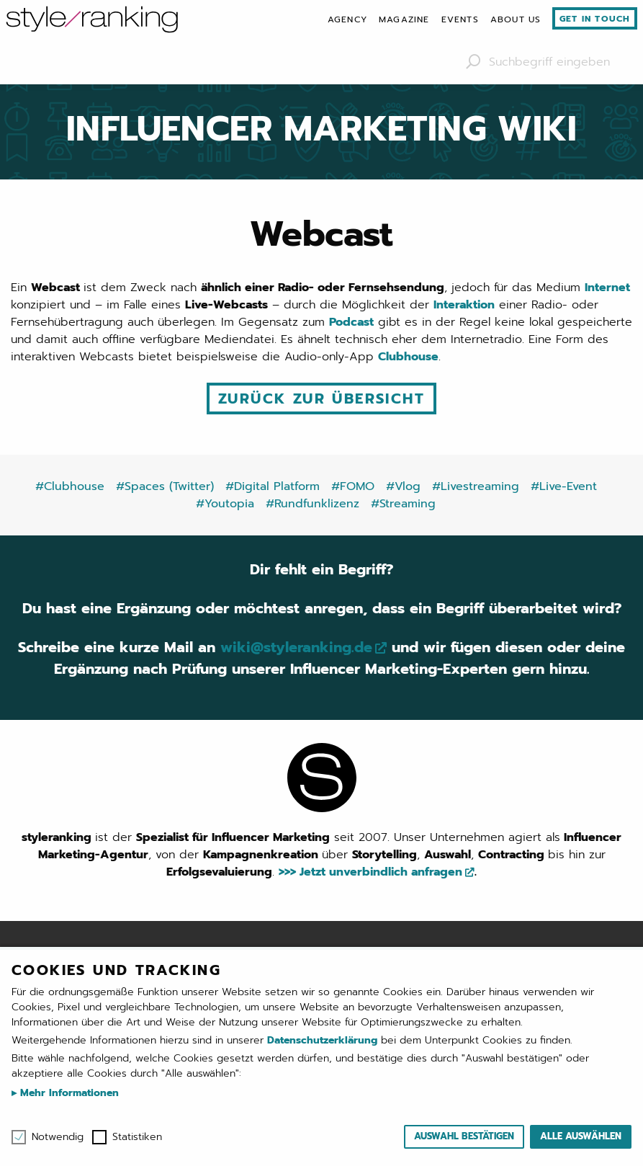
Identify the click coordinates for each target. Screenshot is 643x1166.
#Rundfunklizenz (312, 503)
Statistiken (137, 1137)
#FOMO (352, 486)
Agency (347, 19)
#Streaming (403, 503)
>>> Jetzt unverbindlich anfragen (370, 872)
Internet (607, 287)
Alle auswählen (580, 1136)
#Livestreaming (475, 486)
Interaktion (464, 304)
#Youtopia (225, 503)
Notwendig (58, 1137)
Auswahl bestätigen (464, 1136)
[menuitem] (347, 19)
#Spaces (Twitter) (165, 486)
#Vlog (403, 486)
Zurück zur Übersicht (321, 398)
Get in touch (594, 18)
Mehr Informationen (68, 1092)
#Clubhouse (69, 486)
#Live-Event (564, 486)
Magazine (404, 19)
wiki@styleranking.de (296, 647)
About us (515, 19)
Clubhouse (408, 356)
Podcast (351, 322)
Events (460, 19)
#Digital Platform (272, 486)
